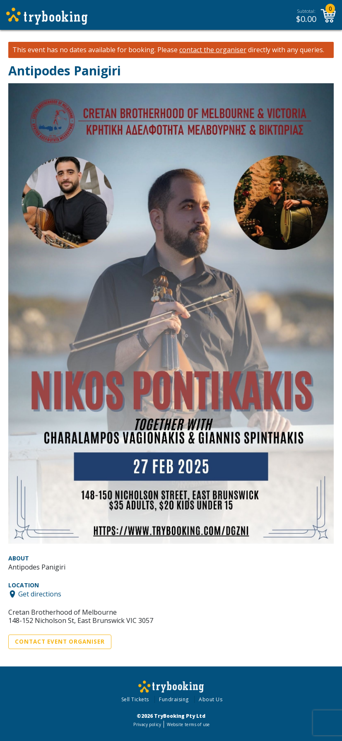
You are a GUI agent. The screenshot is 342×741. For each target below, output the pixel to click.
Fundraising (174, 699)
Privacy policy (147, 724)
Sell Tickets (135, 699)
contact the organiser (212, 50)
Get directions (39, 594)
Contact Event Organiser (60, 641)
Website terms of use (188, 724)
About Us (210, 699)
